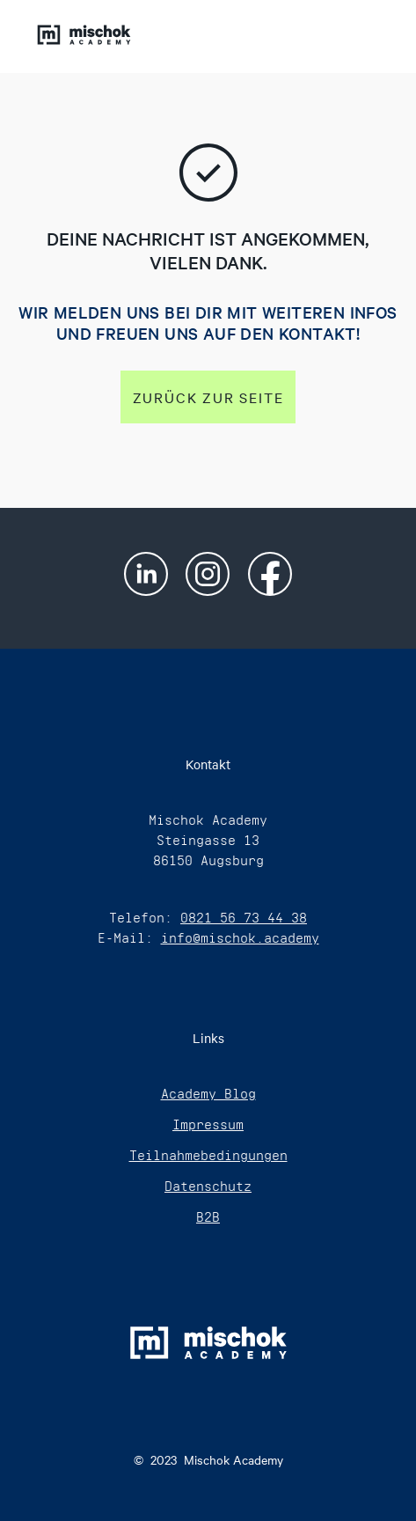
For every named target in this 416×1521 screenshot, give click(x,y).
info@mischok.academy (240, 937)
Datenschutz (208, 1186)
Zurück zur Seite (208, 397)
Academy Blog (208, 1093)
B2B (208, 1216)
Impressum (208, 1124)
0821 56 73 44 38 (243, 917)
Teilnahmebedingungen (208, 1155)
